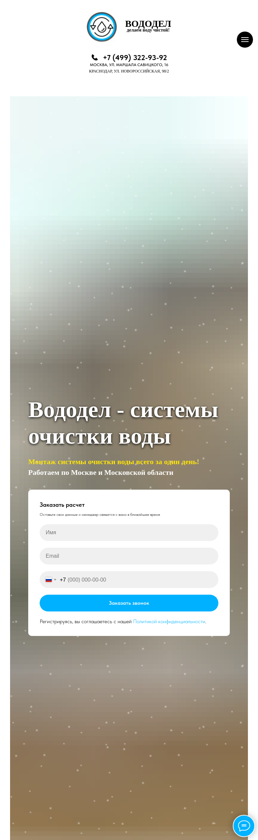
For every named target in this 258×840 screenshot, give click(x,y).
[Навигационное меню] (245, 39)
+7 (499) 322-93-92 (135, 57)
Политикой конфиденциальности (169, 621)
